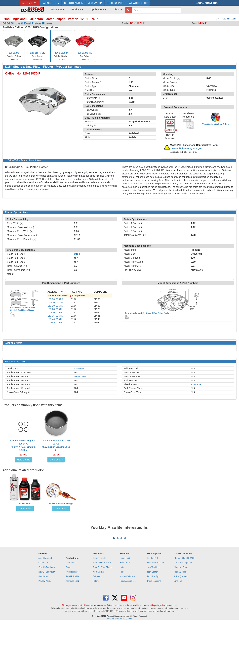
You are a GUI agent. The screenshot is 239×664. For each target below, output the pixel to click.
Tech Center (152, 613)
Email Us (178, 622)
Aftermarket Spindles (102, 604)
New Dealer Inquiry (47, 613)
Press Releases (73, 613)
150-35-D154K (55, 315)
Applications (98, 9)
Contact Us (43, 604)
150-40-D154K (55, 319)
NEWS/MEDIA (94, 3)
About (118, 9)
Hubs (122, 613)
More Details (23, 459)
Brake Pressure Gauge (61, 503)
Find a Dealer (180, 613)
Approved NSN (72, 622)
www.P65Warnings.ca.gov (187, 148)
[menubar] (85, 10)
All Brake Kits (98, 613)
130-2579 (79, 368)
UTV (57, 3)
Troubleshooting (154, 622)
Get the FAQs (153, 599)
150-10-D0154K (55, 302)
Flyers (68, 608)
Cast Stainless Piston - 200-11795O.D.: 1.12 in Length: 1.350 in (56, 445)
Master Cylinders (127, 617)
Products (77, 9)
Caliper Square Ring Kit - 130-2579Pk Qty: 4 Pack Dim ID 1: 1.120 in (23, 445)
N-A (76, 372)
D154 (77, 254)
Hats (122, 608)
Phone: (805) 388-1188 (184, 599)
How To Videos (153, 608)
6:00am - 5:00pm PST (183, 604)
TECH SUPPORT (116, 3)
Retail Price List (72, 617)
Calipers (96, 617)
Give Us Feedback (47, 608)
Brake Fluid (25, 503)
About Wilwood (45, 599)
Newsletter (43, 617)
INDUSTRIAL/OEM (73, 3)
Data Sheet (71, 604)
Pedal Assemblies (128, 622)
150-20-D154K (55, 305)
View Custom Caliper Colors (215, 124)
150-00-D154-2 (55, 299)
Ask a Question (180, 617)
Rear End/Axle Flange (102, 608)
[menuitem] (56, 10)
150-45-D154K (55, 322)
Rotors (95, 622)
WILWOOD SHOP (138, 3)
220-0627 (196, 384)
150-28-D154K (55, 309)
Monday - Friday (181, 608)
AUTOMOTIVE (29, 3)
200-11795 (80, 376)
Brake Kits (57, 9)
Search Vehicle (99, 599)
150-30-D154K (55, 312)
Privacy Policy (45, 622)
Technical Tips (153, 617)
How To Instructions (155, 604)
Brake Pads (125, 604)
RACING (45, 3)
